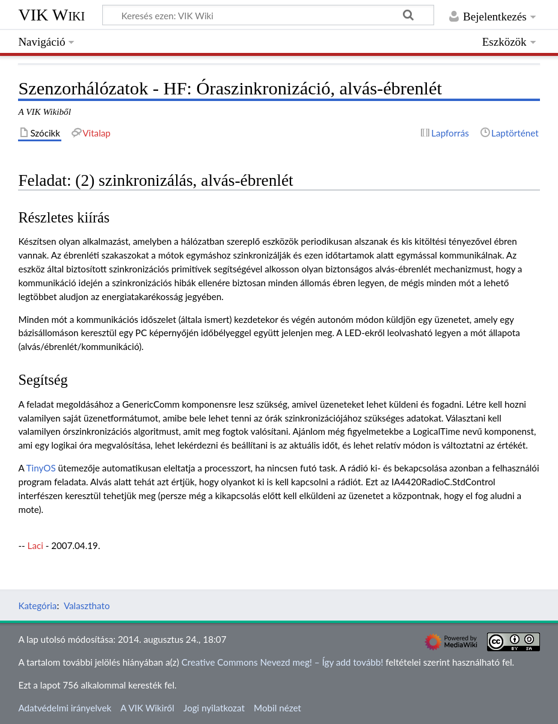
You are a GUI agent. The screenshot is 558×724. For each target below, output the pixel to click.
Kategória (37, 605)
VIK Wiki (51, 14)
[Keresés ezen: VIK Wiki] (268, 15)
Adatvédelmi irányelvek (64, 707)
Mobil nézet (277, 707)
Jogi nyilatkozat (214, 707)
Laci (35, 545)
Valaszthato (87, 605)
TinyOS (41, 467)
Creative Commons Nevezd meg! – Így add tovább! (283, 662)
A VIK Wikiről (147, 707)
